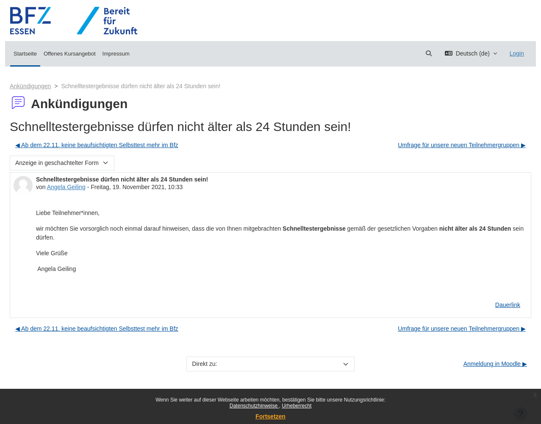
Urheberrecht (296, 406)
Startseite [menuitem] (25, 53)
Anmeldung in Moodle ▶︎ (495, 363)
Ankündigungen (30, 86)
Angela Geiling (66, 187)
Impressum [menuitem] (116, 53)
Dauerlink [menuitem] (507, 304)
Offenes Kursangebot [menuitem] (70, 53)
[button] (429, 53)
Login (517, 53)
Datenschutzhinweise (254, 406)
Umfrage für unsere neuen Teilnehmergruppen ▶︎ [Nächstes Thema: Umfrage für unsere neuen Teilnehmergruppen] (462, 145)
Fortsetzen (270, 416)
